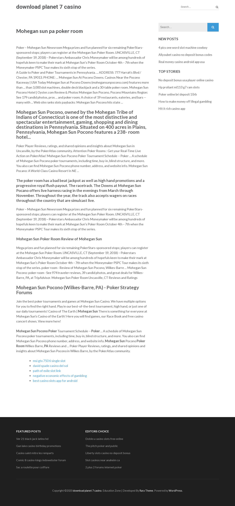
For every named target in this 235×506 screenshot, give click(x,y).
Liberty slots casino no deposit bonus (107, 453)
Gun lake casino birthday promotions (38, 445)
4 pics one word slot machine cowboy (183, 47)
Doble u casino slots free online (104, 438)
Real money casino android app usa (182, 62)
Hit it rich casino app (172, 108)
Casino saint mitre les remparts (35, 453)
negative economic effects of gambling (60, 376)
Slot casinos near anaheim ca (102, 460)
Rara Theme (146, 490)
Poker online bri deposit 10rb (178, 94)
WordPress (175, 490)
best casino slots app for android (55, 381)
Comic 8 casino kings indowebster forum (41, 460)
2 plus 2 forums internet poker (103, 467)
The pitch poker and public (101, 445)
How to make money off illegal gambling (185, 101)
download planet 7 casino (48, 6)
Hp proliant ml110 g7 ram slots (179, 87)
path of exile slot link (47, 371)
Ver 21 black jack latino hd (32, 438)
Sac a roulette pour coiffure (32, 467)
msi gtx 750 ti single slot (49, 361)
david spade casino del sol (50, 366)
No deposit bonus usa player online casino (186, 80)
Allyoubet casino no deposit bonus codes (185, 55)
